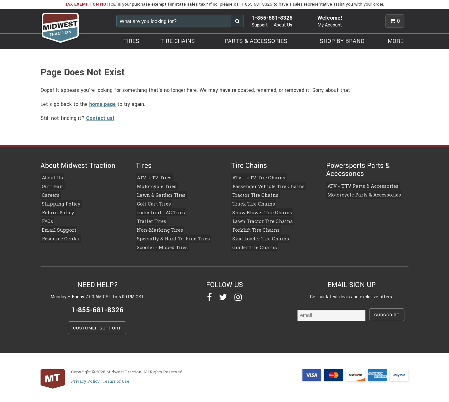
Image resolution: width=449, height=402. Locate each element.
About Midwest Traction (78, 166)
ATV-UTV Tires (152, 177)
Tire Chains (249, 166)
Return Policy (56, 211)
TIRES (131, 41)
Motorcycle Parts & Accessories (360, 194)
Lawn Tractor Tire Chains (259, 219)
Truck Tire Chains (251, 203)
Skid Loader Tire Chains (257, 236)
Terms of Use (116, 378)
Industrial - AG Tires (158, 211)
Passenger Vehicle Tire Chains (264, 186)
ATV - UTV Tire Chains (255, 177)
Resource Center (58, 236)
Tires (144, 166)
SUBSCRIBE (386, 312)
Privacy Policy (85, 378)
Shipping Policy (58, 203)
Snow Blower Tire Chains (258, 211)
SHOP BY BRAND (342, 41)
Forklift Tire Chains (253, 228)
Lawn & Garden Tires (158, 194)
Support (260, 25)
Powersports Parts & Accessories (358, 170)
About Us (283, 25)
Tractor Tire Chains (252, 194)
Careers (49, 194)
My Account (329, 25)
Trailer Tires (150, 219)
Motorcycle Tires (154, 186)
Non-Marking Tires (157, 228)
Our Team (51, 186)
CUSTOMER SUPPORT (97, 325)
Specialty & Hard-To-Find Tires (169, 236)
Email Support (57, 228)
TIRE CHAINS (177, 41)
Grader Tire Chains (252, 245)
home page (102, 104)
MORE (395, 41)
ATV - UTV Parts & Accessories (358, 186)
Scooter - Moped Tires (159, 245)
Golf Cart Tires (151, 203)
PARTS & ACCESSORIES (256, 41)
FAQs (46, 219)
